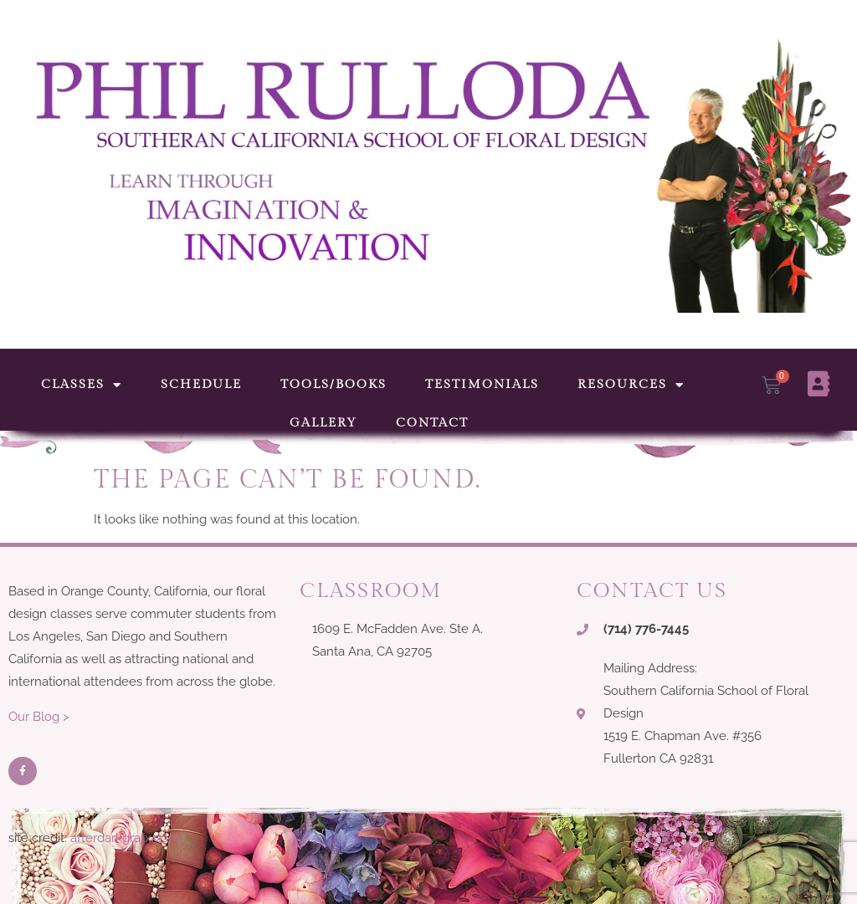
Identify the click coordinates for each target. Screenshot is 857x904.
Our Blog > (38, 716)
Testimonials (482, 384)
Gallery (323, 423)
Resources (631, 385)
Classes (81, 385)
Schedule (201, 384)
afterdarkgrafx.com (125, 837)
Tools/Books (333, 384)
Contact (432, 423)
